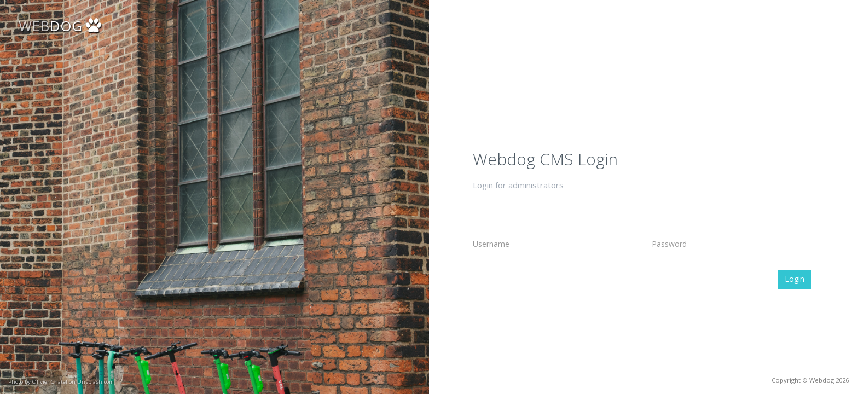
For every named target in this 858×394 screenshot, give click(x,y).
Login (794, 279)
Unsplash (54, 381)
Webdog (821, 380)
